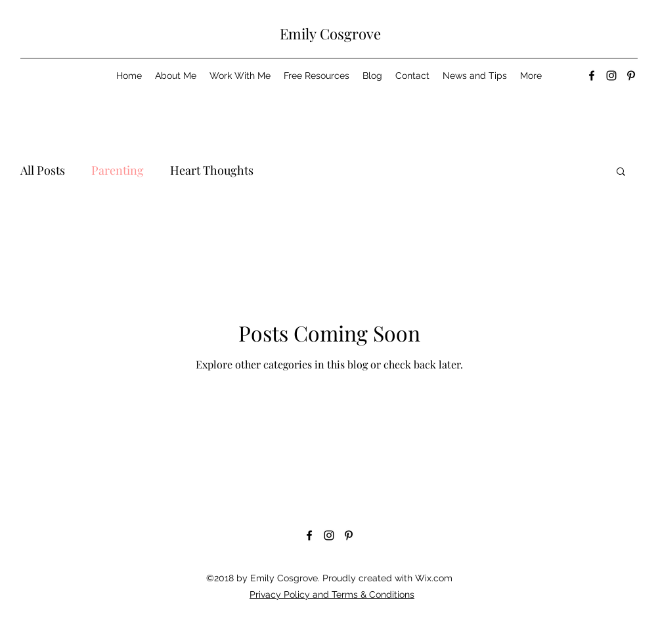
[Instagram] (611, 75)
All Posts (42, 170)
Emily (298, 33)
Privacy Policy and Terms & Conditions (332, 594)
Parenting (117, 170)
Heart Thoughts (211, 170)
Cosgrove (349, 33)
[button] (621, 172)
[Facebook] (591, 75)
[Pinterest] (631, 75)
